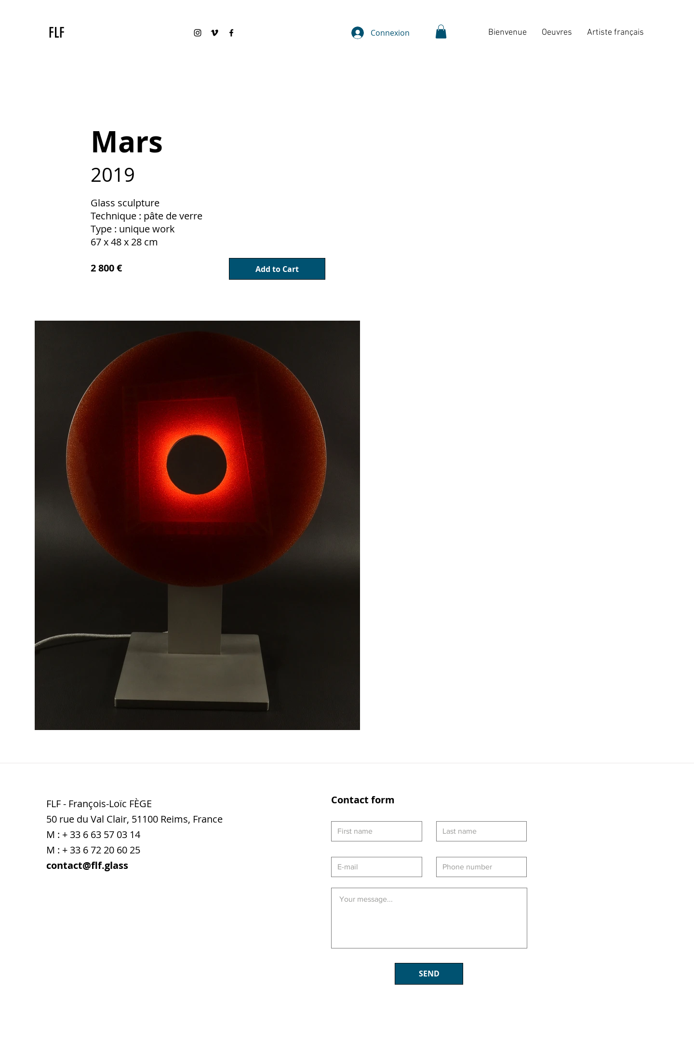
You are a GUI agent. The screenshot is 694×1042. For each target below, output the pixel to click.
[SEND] (429, 974)
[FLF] (61, 33)
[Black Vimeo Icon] (214, 33)
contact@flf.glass (87, 865)
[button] (441, 32)
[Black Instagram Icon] (197, 33)
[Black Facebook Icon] (231, 33)
